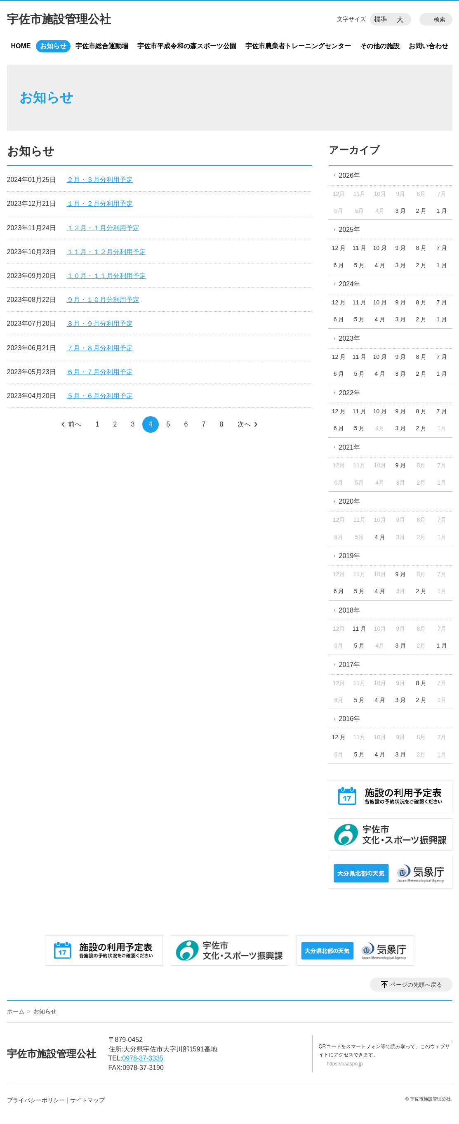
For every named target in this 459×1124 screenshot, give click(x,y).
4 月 (380, 265)
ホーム (15, 1011)
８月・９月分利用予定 (100, 323)
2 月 (421, 210)
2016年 (349, 718)
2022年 (349, 392)
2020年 (349, 501)
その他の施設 (380, 45)
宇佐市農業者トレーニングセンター (298, 45)
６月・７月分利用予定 (100, 371)
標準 (380, 19)
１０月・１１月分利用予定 (106, 275)
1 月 (441, 210)
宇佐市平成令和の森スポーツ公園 (186, 45)
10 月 (380, 248)
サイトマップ (87, 1100)
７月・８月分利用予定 (100, 347)
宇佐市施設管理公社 (59, 19)
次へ (244, 424)
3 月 (400, 210)
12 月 (339, 248)
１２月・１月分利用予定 (103, 227)
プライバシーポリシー (36, 1100)
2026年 (349, 175)
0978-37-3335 (142, 1058)
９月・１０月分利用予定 (103, 299)
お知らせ (53, 45)
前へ (74, 424)
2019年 (349, 555)
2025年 (349, 229)
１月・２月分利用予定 (100, 203)
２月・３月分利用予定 (100, 179)
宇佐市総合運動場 (101, 45)
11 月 (359, 248)
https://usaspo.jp (345, 1064)
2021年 (349, 447)
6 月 (339, 265)
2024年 (349, 283)
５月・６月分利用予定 (100, 395)
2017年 (349, 664)
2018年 (349, 610)
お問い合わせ (428, 45)
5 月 (359, 265)
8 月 (421, 248)
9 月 (400, 248)
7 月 (441, 248)
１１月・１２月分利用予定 (106, 251)
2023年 (349, 338)
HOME (21, 45)
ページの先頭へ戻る (416, 984)
